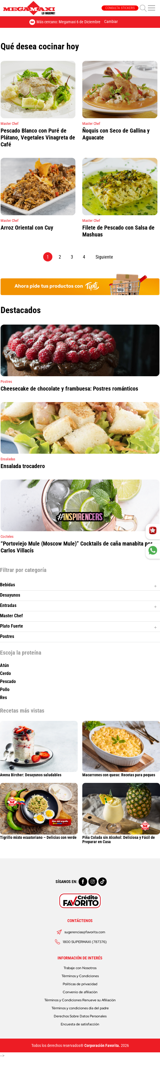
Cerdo (5, 673)
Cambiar (111, 21)
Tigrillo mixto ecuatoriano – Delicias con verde (39, 835)
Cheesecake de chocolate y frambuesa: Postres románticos (69, 388)
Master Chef (11, 615)
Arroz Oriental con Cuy (27, 227)
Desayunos (10, 595)
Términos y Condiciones (80, 976)
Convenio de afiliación (80, 992)
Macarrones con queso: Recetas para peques (121, 772)
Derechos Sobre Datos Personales (80, 1016)
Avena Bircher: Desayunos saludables (39, 772)
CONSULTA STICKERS (120, 8)
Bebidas (7, 584)
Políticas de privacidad (80, 984)
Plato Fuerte (11, 626)
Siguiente (104, 257)
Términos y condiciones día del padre (80, 1008)
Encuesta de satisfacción (80, 1024)
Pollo (4, 689)
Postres (7, 636)
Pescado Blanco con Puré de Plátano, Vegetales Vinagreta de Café (38, 137)
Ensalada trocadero (23, 466)
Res (3, 697)
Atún (4, 665)
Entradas (8, 605)
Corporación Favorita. (102, 1045)
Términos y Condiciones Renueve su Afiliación (80, 1000)
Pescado (8, 681)
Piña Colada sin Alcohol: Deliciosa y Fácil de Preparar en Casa (121, 837)
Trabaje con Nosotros (80, 968)
